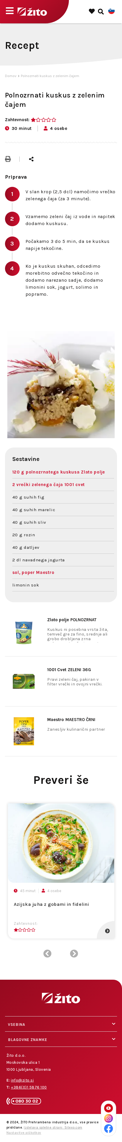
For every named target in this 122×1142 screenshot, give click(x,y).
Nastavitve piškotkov (23, 1133)
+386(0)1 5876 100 (29, 1087)
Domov (10, 76)
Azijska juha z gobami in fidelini (51, 904)
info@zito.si (22, 1080)
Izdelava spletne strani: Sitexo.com (53, 1127)
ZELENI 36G (69, 669)
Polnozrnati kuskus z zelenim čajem (50, 76)
